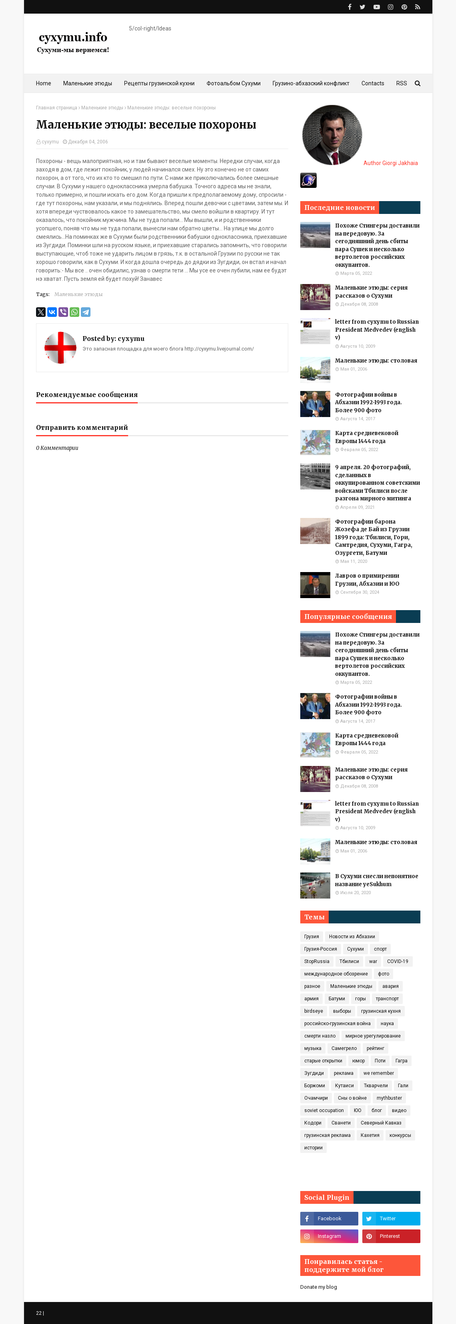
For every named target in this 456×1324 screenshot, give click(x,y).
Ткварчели (376, 1085)
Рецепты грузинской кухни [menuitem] (159, 83)
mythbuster (389, 1098)
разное (312, 986)
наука (387, 1023)
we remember (379, 1073)
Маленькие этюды (102, 108)
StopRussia (316, 961)
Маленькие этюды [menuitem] (87, 83)
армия (311, 999)
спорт (380, 949)
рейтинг (375, 1048)
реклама (344, 1073)
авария (390, 986)
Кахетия (370, 1135)
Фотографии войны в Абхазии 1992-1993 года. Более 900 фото (368, 402)
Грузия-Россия (320, 949)
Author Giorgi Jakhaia (360, 163)
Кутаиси (344, 1085)
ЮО (358, 1110)
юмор (358, 1061)
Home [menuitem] (43, 83)
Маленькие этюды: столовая (376, 360)
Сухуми (355, 949)
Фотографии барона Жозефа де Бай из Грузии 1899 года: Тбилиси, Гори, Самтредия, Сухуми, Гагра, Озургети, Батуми (373, 537)
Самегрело (344, 1048)
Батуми (337, 999)
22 (39, 1313)
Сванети (341, 1123)
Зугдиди (314, 1073)
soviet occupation (324, 1110)
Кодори (312, 1123)
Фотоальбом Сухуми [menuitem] (234, 83)
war (373, 961)
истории (313, 1148)
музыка (312, 1048)
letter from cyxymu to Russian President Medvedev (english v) (377, 329)
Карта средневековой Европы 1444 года (366, 437)
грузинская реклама (327, 1135)
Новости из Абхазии (352, 936)
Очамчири (316, 1098)
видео (399, 1110)
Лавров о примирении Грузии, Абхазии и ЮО (367, 579)
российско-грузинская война (337, 1023)
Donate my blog (318, 1287)
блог (377, 1110)
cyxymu (50, 142)
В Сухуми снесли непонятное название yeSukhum (376, 880)
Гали (403, 1085)
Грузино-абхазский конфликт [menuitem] (311, 83)
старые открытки (323, 1061)
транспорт (387, 999)
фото (383, 974)
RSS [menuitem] (401, 83)
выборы (342, 1011)
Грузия (311, 936)
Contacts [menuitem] (373, 83)
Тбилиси (349, 961)
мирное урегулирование (373, 1036)
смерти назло (319, 1036)
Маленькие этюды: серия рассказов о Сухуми (371, 291)
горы (360, 999)
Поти (380, 1061)
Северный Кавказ (381, 1123)
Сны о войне (352, 1098)
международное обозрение (336, 974)
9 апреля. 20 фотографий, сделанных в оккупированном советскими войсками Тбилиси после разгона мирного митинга (377, 483)
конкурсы (400, 1135)
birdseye (313, 1011)
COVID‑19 (398, 961)
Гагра (402, 1061)
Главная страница (56, 108)
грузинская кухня (381, 1011)
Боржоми (314, 1085)
